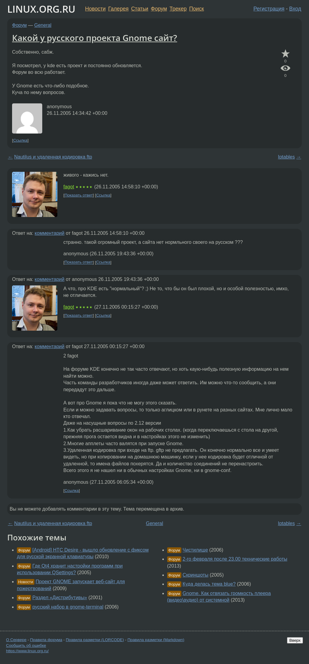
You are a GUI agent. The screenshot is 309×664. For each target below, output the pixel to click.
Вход (295, 9)
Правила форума (46, 639)
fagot (68, 186)
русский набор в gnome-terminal (67, 606)
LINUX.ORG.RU (41, 8)
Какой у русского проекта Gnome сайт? (94, 37)
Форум (159, 9)
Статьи (139, 9)
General (43, 25)
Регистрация (269, 9)
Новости (95, 9)
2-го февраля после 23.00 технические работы (235, 559)
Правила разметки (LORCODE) (95, 639)
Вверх (295, 640)
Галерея (118, 9)
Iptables (286, 156)
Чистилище (195, 549)
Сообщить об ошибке (26, 645)
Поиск (196, 9)
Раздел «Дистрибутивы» (59, 597)
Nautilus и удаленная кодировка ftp (53, 156)
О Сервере (16, 639)
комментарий (50, 233)
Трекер (178, 9)
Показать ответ (79, 195)
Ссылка (20, 140)
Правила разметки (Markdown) (155, 639)
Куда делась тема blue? (209, 584)
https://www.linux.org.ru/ (27, 651)
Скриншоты (195, 574)
